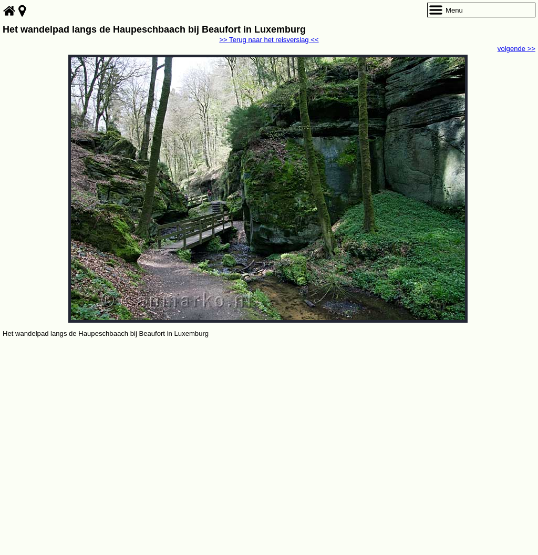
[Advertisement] (269, 418)
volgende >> (516, 49)
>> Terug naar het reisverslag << (268, 40)
